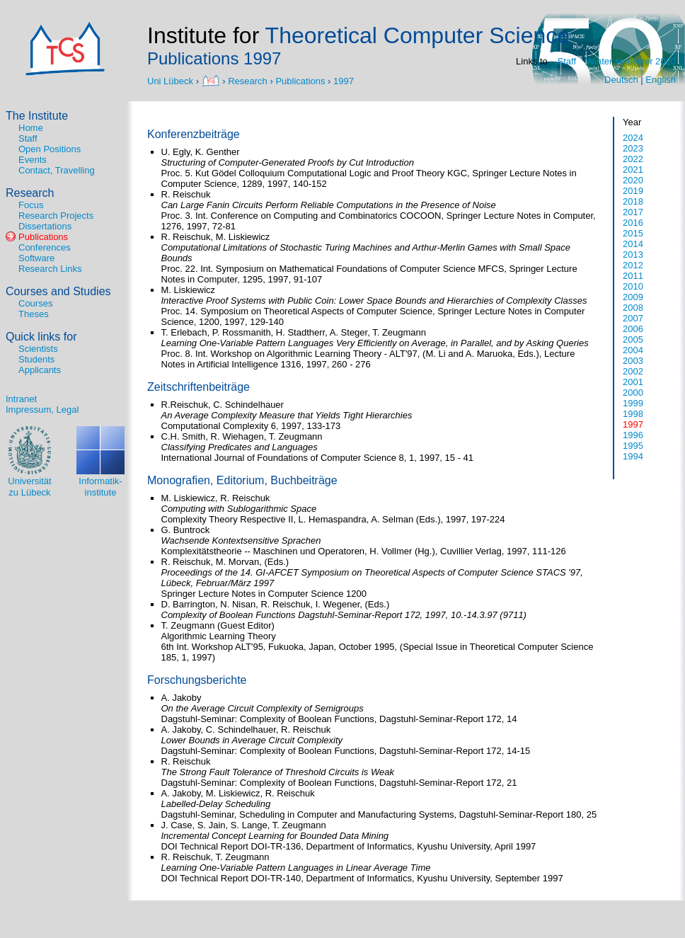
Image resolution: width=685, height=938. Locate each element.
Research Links (50, 268)
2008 (633, 307)
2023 (633, 148)
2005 (633, 339)
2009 (633, 297)
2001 (633, 382)
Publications (300, 80)
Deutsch (621, 79)
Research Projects (55, 215)
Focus (30, 205)
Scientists (38, 348)
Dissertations (44, 226)
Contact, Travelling (56, 170)
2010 (633, 286)
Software (36, 258)
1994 (633, 456)
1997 (343, 80)
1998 (633, 413)
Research (247, 80)
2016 (633, 222)
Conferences (44, 247)
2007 (633, 318)
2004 (633, 350)
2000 (633, 392)
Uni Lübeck (171, 80)
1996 (633, 435)
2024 (633, 137)
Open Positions (49, 149)
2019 (633, 190)
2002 (633, 371)
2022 (633, 159)
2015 (633, 233)
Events (32, 159)
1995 (633, 445)
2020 (633, 180)
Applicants (39, 370)
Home (30, 127)
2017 (633, 212)
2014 (633, 244)
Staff (567, 61)
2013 (633, 254)
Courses (35, 303)
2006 (633, 329)
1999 (633, 403)
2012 (633, 265)
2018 (633, 201)
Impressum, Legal (42, 409)
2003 (633, 360)
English (660, 79)
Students (36, 359)
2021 (633, 169)
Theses (33, 314)
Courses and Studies (58, 291)
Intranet (21, 399)
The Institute (37, 116)
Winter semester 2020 (631, 61)
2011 (633, 275)
